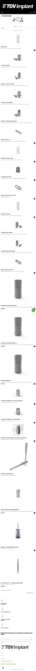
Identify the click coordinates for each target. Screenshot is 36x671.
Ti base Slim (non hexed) (8, 251)
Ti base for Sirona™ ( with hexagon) (11, 400)
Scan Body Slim (5, 213)
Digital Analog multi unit (8, 195)
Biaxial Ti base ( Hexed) (7, 84)
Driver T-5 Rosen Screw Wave (9, 547)
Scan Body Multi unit (7, 158)
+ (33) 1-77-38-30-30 (6, 662)
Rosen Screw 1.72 (6, 380)
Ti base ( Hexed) (5, 65)
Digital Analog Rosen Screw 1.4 (10, 509)
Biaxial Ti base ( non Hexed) (9, 121)
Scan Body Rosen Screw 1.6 (9, 305)
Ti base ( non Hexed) (6, 102)
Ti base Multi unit (6, 176)
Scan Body (4, 46)
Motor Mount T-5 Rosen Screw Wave (12, 583)
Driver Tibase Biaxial (7, 473)
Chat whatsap (4, 627)
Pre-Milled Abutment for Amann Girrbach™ (14, 437)
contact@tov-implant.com (6, 660)
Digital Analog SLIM (7, 269)
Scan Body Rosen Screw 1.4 (9, 343)
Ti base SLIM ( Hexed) (7, 232)
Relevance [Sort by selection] (18, 28)
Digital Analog (5, 139)
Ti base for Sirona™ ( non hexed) (10, 419)
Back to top (30, 592)
